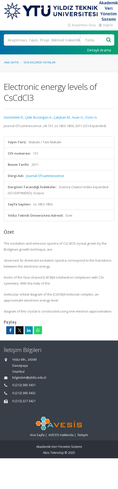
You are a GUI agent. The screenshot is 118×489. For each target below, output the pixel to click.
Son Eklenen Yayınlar (40, 62)
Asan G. (78, 117)
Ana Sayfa (11, 62)
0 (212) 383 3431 (24, 385)
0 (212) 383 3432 (24, 393)
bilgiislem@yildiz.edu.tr (29, 377)
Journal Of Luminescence (45, 175)
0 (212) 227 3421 (24, 401)
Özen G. (91, 117)
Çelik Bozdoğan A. (38, 117)
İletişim (83, 435)
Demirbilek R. (14, 117)
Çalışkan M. (62, 117)
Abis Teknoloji (53, 453)
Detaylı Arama (99, 49)
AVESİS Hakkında (61, 435)
